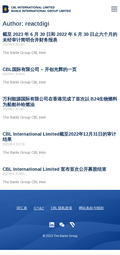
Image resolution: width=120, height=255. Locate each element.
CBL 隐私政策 (61, 208)
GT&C (39, 208)
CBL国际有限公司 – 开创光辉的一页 (40, 69)
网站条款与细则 (91, 208)
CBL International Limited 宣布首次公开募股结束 (54, 169)
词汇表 (21, 208)
